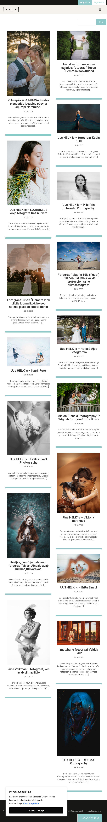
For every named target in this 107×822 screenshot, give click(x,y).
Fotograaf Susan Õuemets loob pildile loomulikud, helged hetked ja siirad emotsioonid (28, 303)
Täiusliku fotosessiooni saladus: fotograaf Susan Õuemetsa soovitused (78, 67)
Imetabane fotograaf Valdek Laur (78, 651)
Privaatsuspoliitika (31, 803)
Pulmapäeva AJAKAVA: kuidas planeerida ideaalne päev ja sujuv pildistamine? (28, 104)
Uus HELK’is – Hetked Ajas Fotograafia (78, 350)
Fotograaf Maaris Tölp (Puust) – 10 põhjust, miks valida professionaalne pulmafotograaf (78, 280)
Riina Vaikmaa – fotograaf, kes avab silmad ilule (28, 670)
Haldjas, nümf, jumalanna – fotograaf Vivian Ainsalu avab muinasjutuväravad (28, 566)
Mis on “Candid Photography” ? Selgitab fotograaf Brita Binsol (78, 417)
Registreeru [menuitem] (99, 2)
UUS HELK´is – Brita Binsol (78, 587)
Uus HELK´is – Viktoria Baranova (78, 519)
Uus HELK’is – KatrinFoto (28, 370)
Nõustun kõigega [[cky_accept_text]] (36, 810)
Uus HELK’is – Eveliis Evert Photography (28, 460)
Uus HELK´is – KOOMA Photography (78, 761)
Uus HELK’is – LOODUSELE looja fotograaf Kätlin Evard (28, 211)
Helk (11, 9)
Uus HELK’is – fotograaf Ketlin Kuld (79, 139)
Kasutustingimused (75, 811)
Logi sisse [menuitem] (85, 2)
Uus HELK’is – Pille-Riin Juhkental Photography (79, 206)
